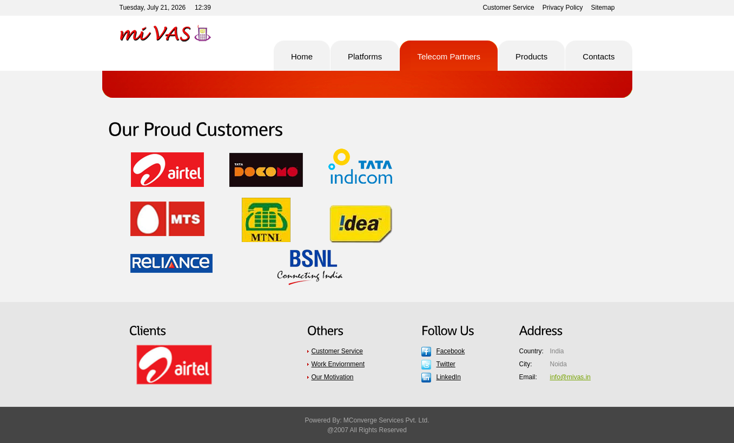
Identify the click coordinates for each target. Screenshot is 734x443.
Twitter (446, 364)
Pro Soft (175, 33)
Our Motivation (333, 377)
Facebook (451, 351)
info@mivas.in (570, 377)
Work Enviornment (338, 364)
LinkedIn (449, 377)
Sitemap (602, 7)
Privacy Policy (563, 7)
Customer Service (508, 7)
